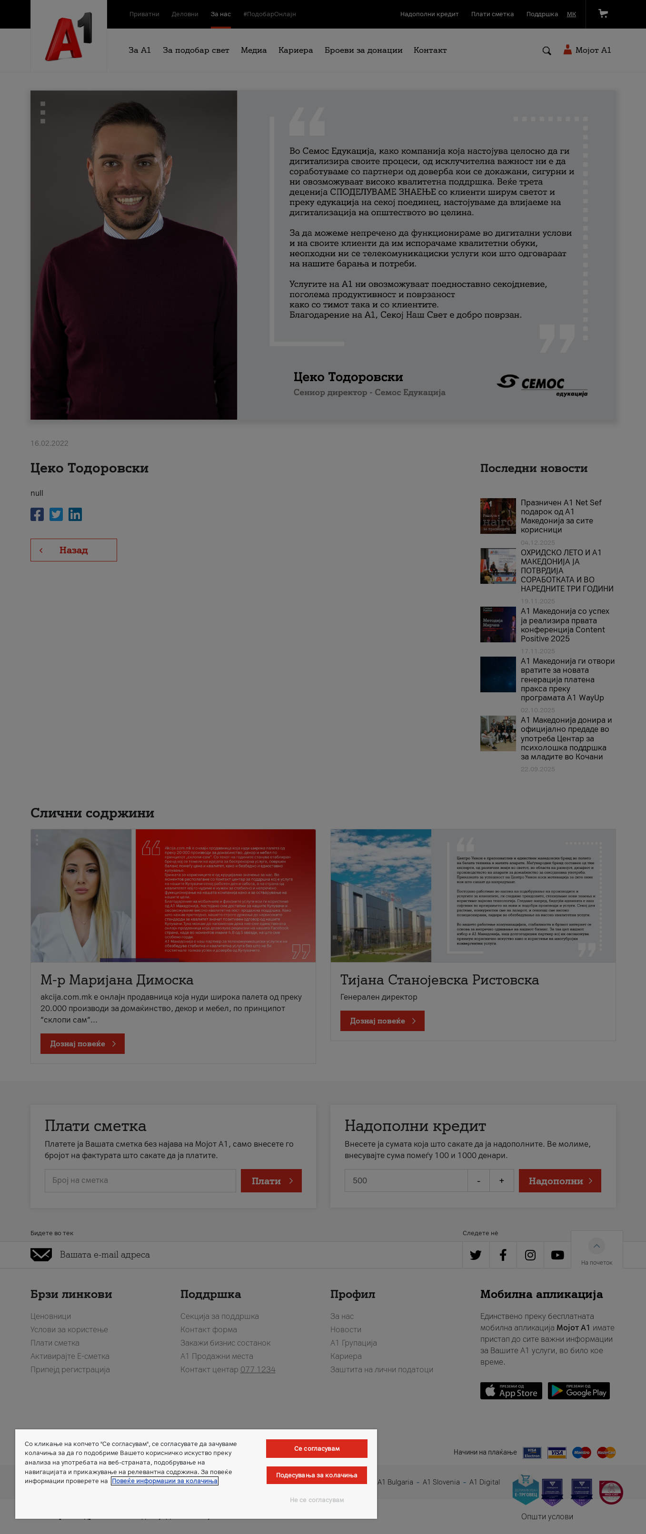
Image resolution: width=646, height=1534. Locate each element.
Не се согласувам (317, 1500)
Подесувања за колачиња (317, 1475)
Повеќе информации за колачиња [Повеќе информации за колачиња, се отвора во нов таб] (165, 1481)
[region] (196, 1474)
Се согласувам (316, 1448)
